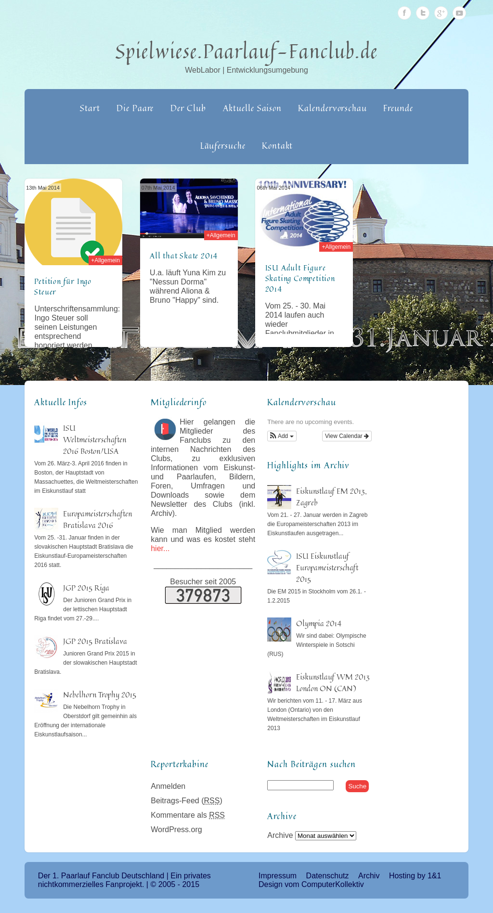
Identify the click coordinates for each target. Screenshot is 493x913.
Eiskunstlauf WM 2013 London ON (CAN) (333, 682)
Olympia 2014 (318, 623)
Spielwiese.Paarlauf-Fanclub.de (247, 51)
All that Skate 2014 (184, 255)
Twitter (422, 13)
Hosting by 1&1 (415, 876)
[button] (282, 436)
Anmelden (168, 786)
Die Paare (135, 108)
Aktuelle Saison (252, 108)
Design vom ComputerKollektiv (311, 884)
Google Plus (441, 13)
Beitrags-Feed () (186, 801)
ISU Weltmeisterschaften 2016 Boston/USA (94, 439)
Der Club (188, 108)
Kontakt (277, 145)
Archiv (368, 876)
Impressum (278, 876)
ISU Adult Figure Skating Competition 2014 (300, 278)
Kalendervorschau (332, 108)
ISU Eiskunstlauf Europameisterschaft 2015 (327, 567)
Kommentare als (188, 815)
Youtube (459, 13)
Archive (280, 835)
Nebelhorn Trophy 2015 (99, 694)
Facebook (404, 13)
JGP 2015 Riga (86, 587)
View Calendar (347, 436)
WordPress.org (176, 829)
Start (90, 108)
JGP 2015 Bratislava (95, 641)
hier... (160, 548)
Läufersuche (223, 145)
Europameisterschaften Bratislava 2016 (97, 519)
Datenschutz (327, 876)
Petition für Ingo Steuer (62, 286)
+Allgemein (105, 260)
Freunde (398, 108)
